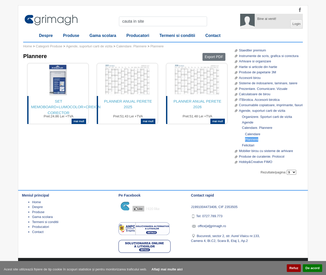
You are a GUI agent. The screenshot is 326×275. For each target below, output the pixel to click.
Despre (46, 35)
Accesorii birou (250, 78)
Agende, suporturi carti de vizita (262, 111)
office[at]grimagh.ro (212, 226)
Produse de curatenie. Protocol (261, 156)
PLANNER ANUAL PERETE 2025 (128, 104)
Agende (247, 122)
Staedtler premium (252, 50)
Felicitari (248, 145)
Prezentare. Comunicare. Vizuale (263, 89)
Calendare (252, 134)
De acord (312, 268)
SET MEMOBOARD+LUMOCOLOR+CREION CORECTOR (58, 106)
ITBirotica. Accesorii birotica (259, 100)
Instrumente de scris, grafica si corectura (268, 56)
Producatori (137, 35)
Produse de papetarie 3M (257, 72)
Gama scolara (102, 35)
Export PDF (214, 57)
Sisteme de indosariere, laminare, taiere (268, 83)
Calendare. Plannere (257, 128)
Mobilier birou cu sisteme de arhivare (266, 151)
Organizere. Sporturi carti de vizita (267, 117)
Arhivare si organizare (255, 61)
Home (27, 46)
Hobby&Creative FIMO (255, 162)
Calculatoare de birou (254, 94)
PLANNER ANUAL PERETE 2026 (197, 104)
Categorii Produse (49, 46)
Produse (71, 35)
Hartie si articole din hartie (258, 67)
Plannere (251, 139)
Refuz (293, 268)
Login (296, 24)
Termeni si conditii (177, 35)
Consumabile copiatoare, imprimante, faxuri (271, 105)
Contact (213, 35)
